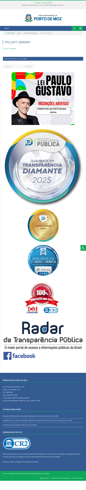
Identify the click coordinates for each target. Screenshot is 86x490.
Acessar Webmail (77, 487)
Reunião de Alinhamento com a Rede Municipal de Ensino (42, 5)
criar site (16, 463)
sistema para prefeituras (30, 463)
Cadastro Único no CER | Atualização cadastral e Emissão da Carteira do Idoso (29, 430)
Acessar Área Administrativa (60, 487)
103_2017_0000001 (10, 58)
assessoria (55, 463)
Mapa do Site (44, 487)
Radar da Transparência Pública (28, 471)
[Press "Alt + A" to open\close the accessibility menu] (83, 248)
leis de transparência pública (38, 466)
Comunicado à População (11, 434)
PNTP (12, 471)
